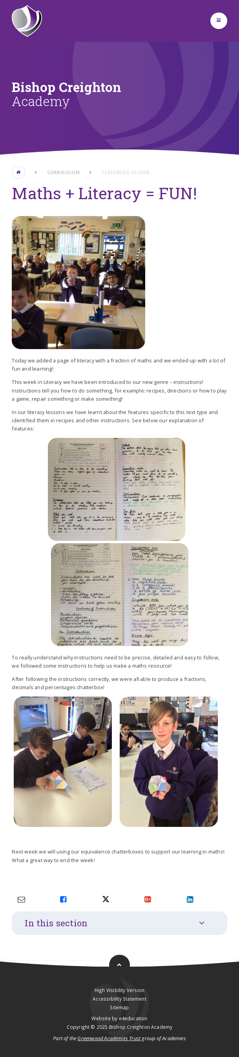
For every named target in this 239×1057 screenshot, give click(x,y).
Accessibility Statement (119, 999)
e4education (133, 1018)
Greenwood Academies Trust (108, 1038)
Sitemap (119, 1007)
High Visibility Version (119, 990)
